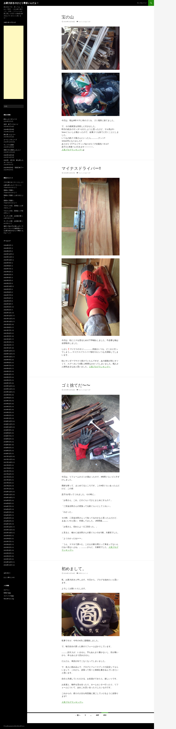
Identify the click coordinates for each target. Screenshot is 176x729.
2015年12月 (8, 527)
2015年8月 (7, 538)
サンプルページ (142, 3)
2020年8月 (7, 362)
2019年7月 (7, 401)
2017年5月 (7, 477)
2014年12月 (8, 562)
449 (97, 715)
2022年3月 (7, 307)
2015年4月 (7, 550)
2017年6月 (7, 474)
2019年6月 (7, 404)
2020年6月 (7, 368)
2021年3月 (7, 342)
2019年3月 (7, 412)
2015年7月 (7, 541)
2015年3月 (7, 553)
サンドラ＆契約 (9, 145)
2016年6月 (7, 509)
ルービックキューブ (10, 140)
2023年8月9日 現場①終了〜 (13, 167)
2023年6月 (7, 272)
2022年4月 (7, 304)
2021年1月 (7, 348)
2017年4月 (7, 480)
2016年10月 (8, 497)
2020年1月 (7, 383)
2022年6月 (7, 298)
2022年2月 (7, 310)
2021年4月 (7, 339)
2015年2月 (7, 556)
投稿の (7, 593)
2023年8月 (7, 266)
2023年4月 (7, 277)
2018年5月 (7, 442)
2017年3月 (7, 483)
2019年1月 (7, 418)
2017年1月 (7, 489)
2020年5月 (7, 371)
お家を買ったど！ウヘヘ (12, 185)
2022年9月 (7, 289)
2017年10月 (8, 462)
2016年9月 (7, 500)
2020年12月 (8, 351)
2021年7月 (7, 330)
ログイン (7, 590)
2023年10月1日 (9, 155)
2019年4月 (7, 409)
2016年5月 (7, 512)
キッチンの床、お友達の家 (12, 216)
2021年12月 (8, 316)
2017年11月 (8, 459)
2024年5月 (7, 245)
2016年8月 (7, 503)
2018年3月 (7, 448)
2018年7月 (7, 436)
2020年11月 (8, 354)
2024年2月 (7, 251)
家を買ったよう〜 (9, 134)
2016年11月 (8, 494)
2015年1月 (7, 559)
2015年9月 (7, 536)
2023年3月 (7, 280)
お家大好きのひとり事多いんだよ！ (21, 3)
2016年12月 (8, 492)
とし (18, 182)
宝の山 (68, 16)
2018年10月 (8, 427)
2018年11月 (8, 424)
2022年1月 (7, 313)
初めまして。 (74, 568)
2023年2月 (7, 283)
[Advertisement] (13, 62)
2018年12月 (8, 421)
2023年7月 (7, 269)
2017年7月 (7, 471)
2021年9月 (7, 324)
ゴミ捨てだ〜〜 (76, 385)
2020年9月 (7, 360)
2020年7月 (7, 365)
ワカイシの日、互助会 (11, 206)
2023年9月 (7, 263)
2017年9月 (7, 465)
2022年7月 (7, 295)
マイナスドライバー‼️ (81, 168)
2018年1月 (7, 453)
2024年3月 (7, 248)
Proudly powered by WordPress (14, 726)
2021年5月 (7, 336)
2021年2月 (7, 345)
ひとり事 (7, 577)
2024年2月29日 (9, 129)
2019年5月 (7, 406)
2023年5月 (7, 274)
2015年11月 (8, 530)
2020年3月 (7, 377)
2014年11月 (8, 565)
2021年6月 (7, 333)
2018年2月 (7, 450)
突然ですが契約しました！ (12, 150)
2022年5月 (7, 301)
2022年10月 (8, 286)
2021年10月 (8, 321)
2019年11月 (8, 389)
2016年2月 (7, 521)
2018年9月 (7, 430)
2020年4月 (7, 374)
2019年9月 (7, 395)
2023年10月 (8, 260)
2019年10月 (8, 392)
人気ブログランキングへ (72, 149)
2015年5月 (7, 547)
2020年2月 (7, 380)
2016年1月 (7, 524)
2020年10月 (8, 357)
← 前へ (77, 715)
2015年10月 (8, 533)
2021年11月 (8, 318)
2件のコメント (83, 573)
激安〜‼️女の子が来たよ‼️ (12, 226)
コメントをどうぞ (84, 21)
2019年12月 (8, 386)
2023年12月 (8, 254)
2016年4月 (7, 515)
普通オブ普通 (8, 190)
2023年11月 (8, 257)
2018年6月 (7, 439)
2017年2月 (7, 486)
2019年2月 (7, 415)
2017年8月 (7, 468)
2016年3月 (7, 518)
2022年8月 (7, 292)
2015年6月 (7, 544)
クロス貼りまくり (9, 182)
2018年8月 (7, 433)
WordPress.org (9, 599)
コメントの (9, 596)
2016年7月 (7, 506)
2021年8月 (7, 327)
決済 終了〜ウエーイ (11, 124)
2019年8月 (7, 398)
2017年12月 (8, 456)
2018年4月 (7, 445)
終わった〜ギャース (10, 119)
